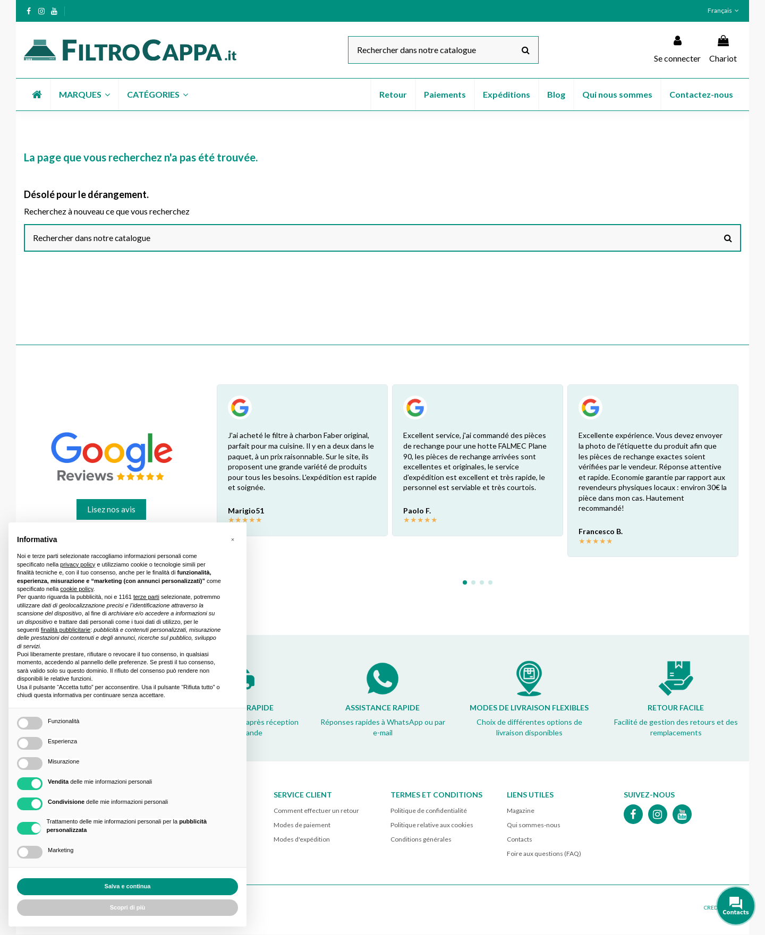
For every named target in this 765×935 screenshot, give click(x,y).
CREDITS (714, 908)
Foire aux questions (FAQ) (544, 855)
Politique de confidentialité (428, 811)
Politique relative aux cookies (431, 826)
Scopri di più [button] (128, 907)
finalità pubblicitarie (66, 630)
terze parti (146, 597)
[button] (84, 94)
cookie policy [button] (76, 589)
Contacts (519, 840)
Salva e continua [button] (128, 886)
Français (724, 10)
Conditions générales (421, 840)
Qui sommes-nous (533, 826)
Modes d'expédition (302, 840)
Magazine (520, 811)
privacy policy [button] (77, 564)
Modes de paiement (302, 826)
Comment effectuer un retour (316, 811)
